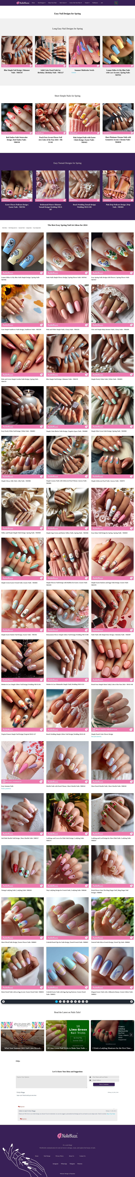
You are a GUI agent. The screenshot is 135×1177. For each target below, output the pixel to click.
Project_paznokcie (6, 788)
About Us (71, 1156)
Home (33, 2)
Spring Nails (29, 227)
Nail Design (47, 1156)
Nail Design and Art (13, 227)
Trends (86, 2)
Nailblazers (95, 2)
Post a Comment (103, 1084)
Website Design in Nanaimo (67, 1173)
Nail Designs (41, 2)
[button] (4, 57)
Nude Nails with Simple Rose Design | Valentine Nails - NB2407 (111, 635)
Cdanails (73, 72)
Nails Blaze (4, 227)
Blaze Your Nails (52, 2)
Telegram (72, 1163)
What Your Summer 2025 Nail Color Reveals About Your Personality (22, 1048)
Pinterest (79, 1163)
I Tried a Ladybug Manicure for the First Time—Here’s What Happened (112, 1048)
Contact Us (83, 1156)
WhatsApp (64, 1163)
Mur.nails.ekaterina (96, 736)
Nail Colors (62, 2)
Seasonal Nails (22, 227)
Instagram (55, 1163)
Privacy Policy (60, 1156)
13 (86, 1001)
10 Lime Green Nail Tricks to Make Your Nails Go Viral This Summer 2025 (67, 1048)
